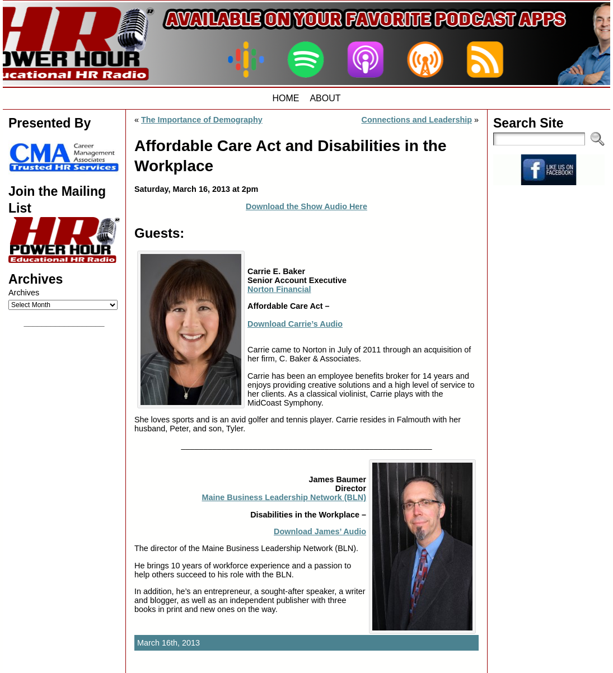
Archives (23, 292)
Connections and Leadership (416, 119)
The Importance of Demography (202, 119)
